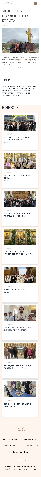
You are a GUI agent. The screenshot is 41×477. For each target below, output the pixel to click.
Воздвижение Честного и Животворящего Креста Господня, (19, 89)
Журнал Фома (31, 446)
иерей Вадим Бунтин (32, 60)
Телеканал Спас (20, 452)
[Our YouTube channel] (22, 460)
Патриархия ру (9, 439)
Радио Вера (9, 446)
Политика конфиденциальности (19, 466)
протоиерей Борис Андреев (15, 60)
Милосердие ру (31, 439)
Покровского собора (21, 59)
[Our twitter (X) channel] (19, 460)
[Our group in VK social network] (15, 460)
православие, (8, 93)
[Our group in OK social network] (26, 460)
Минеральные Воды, (11, 86)
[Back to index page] (8, 5)
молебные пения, (21, 91)
